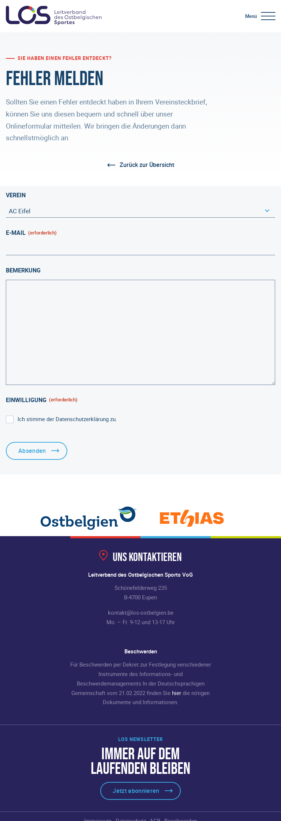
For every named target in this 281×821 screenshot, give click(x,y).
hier (176, 692)
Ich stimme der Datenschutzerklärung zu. (67, 419)
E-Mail (31, 232)
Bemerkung (23, 270)
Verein (16, 195)
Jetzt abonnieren (136, 791)
